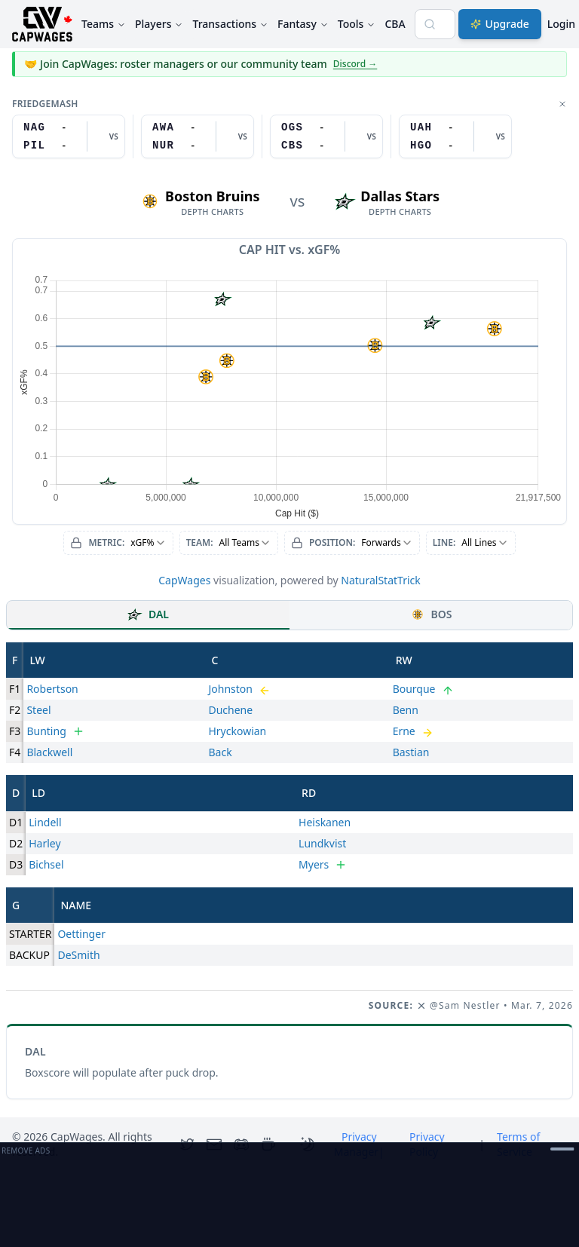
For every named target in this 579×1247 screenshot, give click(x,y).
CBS (292, 145)
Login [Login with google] (561, 24)
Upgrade (499, 24)
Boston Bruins (212, 196)
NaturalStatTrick (381, 580)
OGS (292, 127)
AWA (163, 127)
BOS (431, 614)
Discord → (355, 64)
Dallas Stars (400, 196)
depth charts (212, 212)
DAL (148, 614)
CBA (394, 24)
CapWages (184, 580)
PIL (34, 145)
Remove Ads (26, 1150)
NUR (163, 145)
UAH (421, 127)
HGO (421, 145)
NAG (34, 127)
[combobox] (118, 543)
